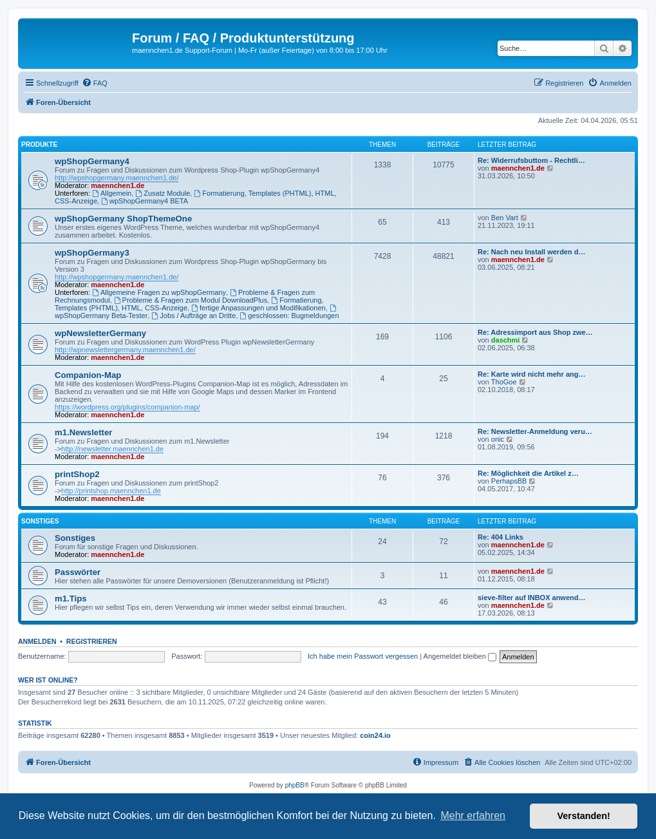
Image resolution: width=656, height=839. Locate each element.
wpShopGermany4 (92, 161)
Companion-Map (88, 375)
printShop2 (77, 474)
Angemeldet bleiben (460, 656)
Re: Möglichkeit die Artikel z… (528, 473)
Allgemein (111, 193)
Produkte (39, 144)
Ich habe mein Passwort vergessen (363, 656)
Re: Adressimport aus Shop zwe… (535, 332)
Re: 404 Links (500, 537)
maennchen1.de (117, 185)
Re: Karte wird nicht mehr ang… (531, 374)
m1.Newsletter (83, 432)
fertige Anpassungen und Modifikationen (258, 308)
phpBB (295, 785)
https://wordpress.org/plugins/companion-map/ (127, 407)
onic (497, 439)
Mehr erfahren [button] (472, 815)
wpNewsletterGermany (100, 333)
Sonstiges (40, 521)
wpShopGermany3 (92, 253)
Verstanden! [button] (584, 816)
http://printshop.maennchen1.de (111, 491)
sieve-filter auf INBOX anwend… (531, 597)
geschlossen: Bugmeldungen (289, 315)
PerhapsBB (509, 481)
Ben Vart (504, 218)
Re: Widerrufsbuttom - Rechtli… (531, 160)
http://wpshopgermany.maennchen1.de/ (116, 178)
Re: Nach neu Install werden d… (531, 252)
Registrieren (91, 641)
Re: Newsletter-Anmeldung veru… (535, 431)
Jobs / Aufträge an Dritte (193, 315)
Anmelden (37, 641)
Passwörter (77, 572)
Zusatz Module (162, 193)
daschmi (505, 340)
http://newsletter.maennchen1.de (112, 449)
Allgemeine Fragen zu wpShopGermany (159, 292)
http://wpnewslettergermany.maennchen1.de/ (125, 350)
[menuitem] (95, 83)
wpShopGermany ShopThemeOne (123, 218)
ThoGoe (504, 382)
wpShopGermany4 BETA (144, 201)
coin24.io (375, 735)
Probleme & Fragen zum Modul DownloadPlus (190, 300)
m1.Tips (71, 598)
